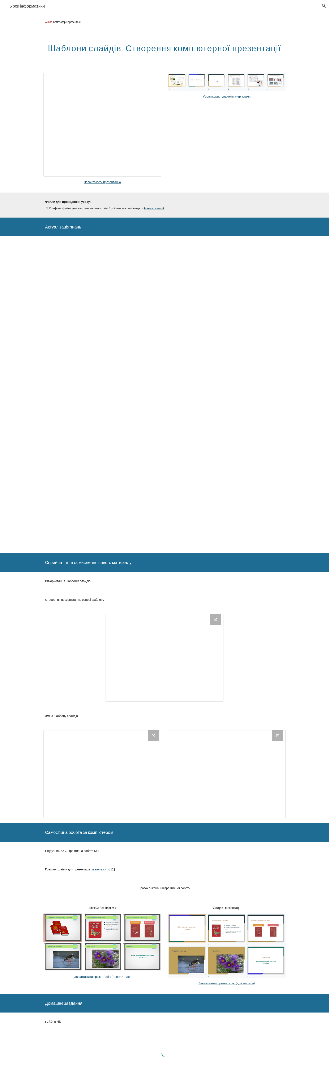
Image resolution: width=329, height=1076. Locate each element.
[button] (324, 6)
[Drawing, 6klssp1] (164, 658)
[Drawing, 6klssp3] (102, 774)
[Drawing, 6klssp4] (227, 774)
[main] (164, 22)
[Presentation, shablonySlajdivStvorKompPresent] (102, 125)
